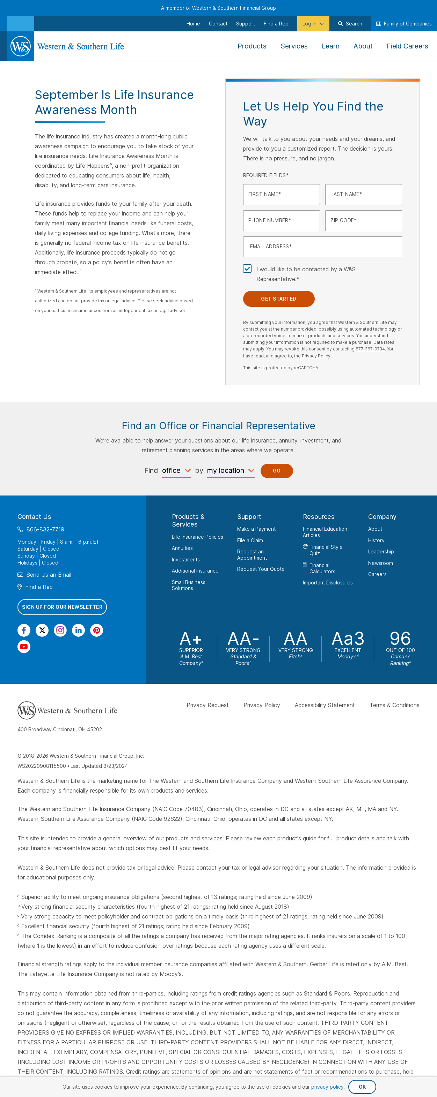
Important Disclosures (328, 582)
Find (151, 470)
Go (277, 471)
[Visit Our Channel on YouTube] (23, 646)
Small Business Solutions (188, 585)
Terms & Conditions (395, 705)
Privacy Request (208, 705)
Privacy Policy (316, 355)
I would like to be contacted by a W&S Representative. (306, 274)
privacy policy (327, 1087)
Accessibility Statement (325, 705)
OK (362, 1087)
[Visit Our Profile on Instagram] (60, 630)
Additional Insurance (195, 571)
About (375, 529)
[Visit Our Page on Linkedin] (78, 630)
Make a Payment (256, 529)
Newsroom (380, 563)
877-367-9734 (370, 348)
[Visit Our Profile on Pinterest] (96, 630)
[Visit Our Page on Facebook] (23, 630)
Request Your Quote (261, 569)
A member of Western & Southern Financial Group (218, 8)
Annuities (182, 548)
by (199, 470)
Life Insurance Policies (197, 536)
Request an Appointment (252, 554)
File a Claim (250, 540)
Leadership (381, 551)
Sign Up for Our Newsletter (62, 607)
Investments (186, 559)
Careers (377, 574)
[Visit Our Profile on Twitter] (42, 630)
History (376, 540)
